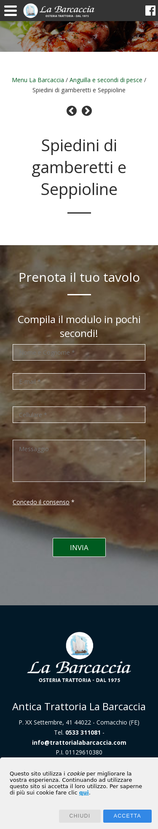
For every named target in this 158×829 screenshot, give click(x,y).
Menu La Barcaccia (38, 80)
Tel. (77, 732)
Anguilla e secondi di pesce (106, 80)
